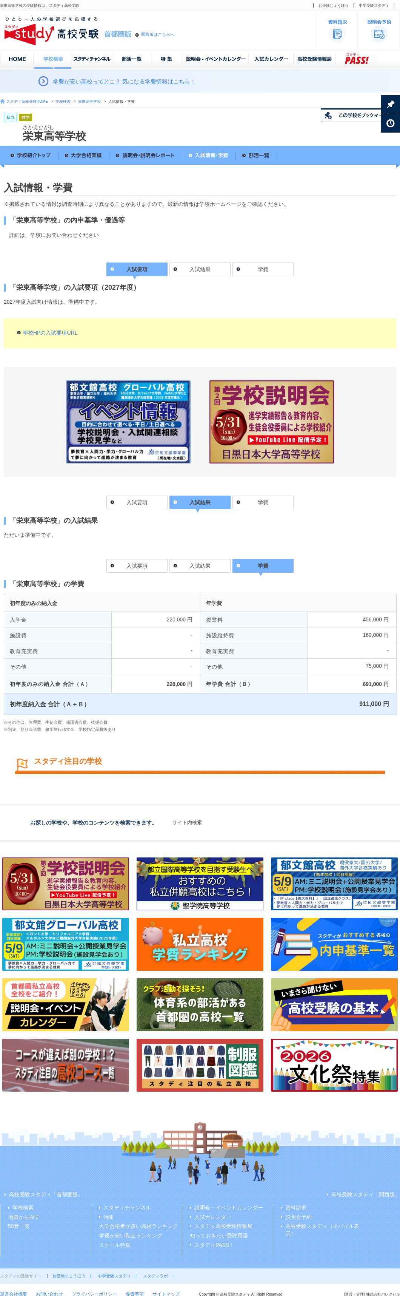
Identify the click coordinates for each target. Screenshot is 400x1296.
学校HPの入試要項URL (50, 333)
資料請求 (295, 1208)
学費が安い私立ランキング (130, 1236)
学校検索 (63, 101)
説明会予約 (298, 1217)
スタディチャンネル (127, 1208)
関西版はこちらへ (157, 34)
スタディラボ (155, 1276)
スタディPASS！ (214, 1245)
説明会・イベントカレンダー (228, 1208)
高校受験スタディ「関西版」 (365, 1194)
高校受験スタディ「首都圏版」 (46, 1194)
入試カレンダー (212, 1217)
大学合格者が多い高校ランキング (138, 1226)
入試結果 (200, 269)
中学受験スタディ (374, 5)
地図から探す (24, 1217)
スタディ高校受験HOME (27, 101)
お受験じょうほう (333, 5)
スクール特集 (115, 1245)
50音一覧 (19, 1226)
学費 (263, 269)
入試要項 (137, 502)
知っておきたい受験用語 (219, 1236)
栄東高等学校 (89, 101)
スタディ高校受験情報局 (223, 1226)
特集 (108, 1217)
